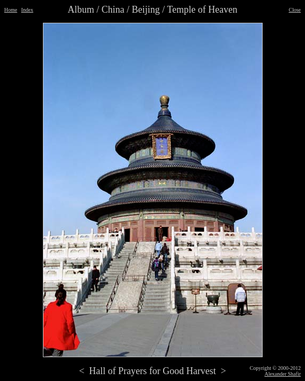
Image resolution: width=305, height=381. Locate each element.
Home (10, 10)
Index (27, 10)
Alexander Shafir (282, 374)
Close (295, 10)
